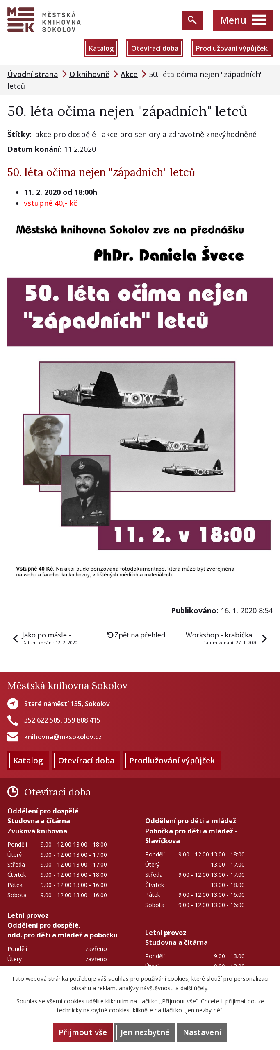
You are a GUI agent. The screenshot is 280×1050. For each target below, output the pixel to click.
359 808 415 (82, 720)
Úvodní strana (32, 74)
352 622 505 (42, 720)
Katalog (101, 48)
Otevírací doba (154, 48)
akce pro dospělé (65, 134)
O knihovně (89, 74)
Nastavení (202, 1032)
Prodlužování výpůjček (232, 48)
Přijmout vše (83, 1032)
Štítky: (19, 134)
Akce (129, 74)
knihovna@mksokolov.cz (63, 736)
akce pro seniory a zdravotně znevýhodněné (179, 134)
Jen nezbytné (145, 1032)
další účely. (194, 988)
